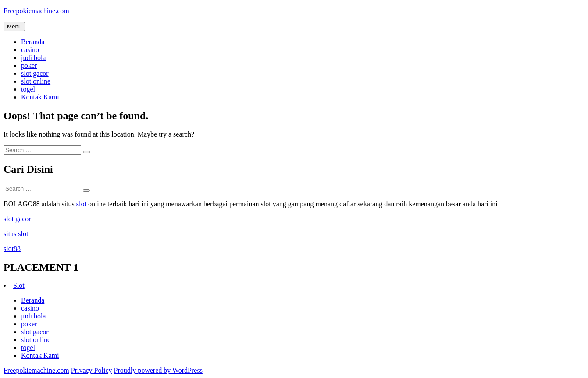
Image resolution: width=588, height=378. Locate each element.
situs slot (16, 233)
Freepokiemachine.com (36, 10)
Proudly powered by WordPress (158, 370)
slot (81, 204)
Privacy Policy (91, 370)
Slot (19, 285)
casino (30, 49)
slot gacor (35, 73)
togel (28, 89)
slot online (35, 81)
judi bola (33, 57)
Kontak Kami (40, 97)
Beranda (32, 42)
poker (29, 65)
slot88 (12, 248)
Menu (14, 26)
